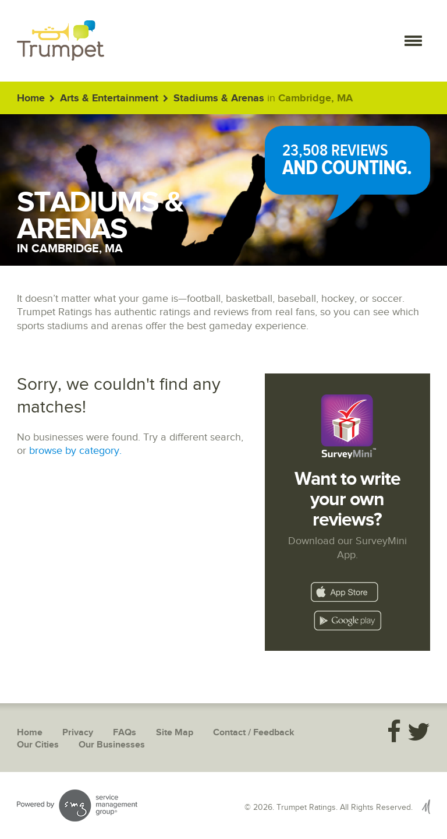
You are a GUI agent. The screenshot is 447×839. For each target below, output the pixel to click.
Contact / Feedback (254, 732)
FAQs (124, 732)
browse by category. (75, 451)
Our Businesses (112, 744)
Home (31, 98)
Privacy (77, 732)
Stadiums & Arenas (218, 98)
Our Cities (38, 744)
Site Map (174, 732)
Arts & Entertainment (109, 98)
